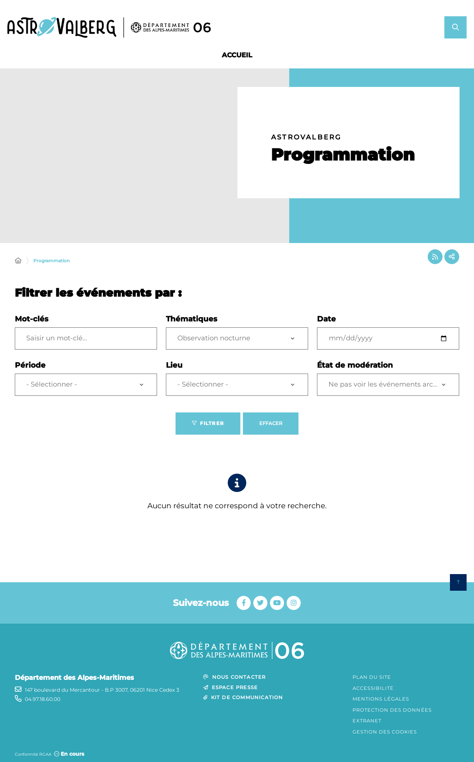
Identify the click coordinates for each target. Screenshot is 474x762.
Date (326, 318)
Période (30, 365)
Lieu (174, 365)
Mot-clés (32, 318)
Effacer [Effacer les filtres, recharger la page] (270, 423)
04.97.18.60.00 (42, 699)
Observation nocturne (213, 338)
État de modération (355, 365)
